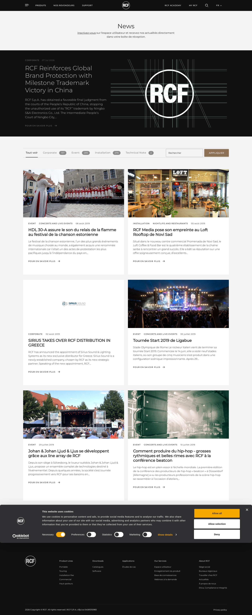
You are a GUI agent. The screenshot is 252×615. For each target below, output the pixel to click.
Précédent (193, 507)
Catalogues (97, 564)
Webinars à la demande (165, 576)
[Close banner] (247, 582)
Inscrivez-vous (86, 32)
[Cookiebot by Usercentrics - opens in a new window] (21, 608)
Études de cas (129, 564)
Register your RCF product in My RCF (182, 535)
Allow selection (217, 596)
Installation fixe (66, 572)
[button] (38, 507)
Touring (63, 568)
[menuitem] (64, 5)
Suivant (208, 507)
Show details (165, 606)
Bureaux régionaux (208, 568)
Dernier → (221, 507)
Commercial (65, 576)
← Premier (178, 507)
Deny (217, 606)
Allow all (217, 585)
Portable (63, 564)
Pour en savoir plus (38, 126)
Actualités (204, 576)
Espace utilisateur (162, 564)
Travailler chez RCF (208, 572)
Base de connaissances (165, 572)
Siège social (204, 564)
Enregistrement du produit (167, 568)
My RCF (193, 5)
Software (96, 568)
